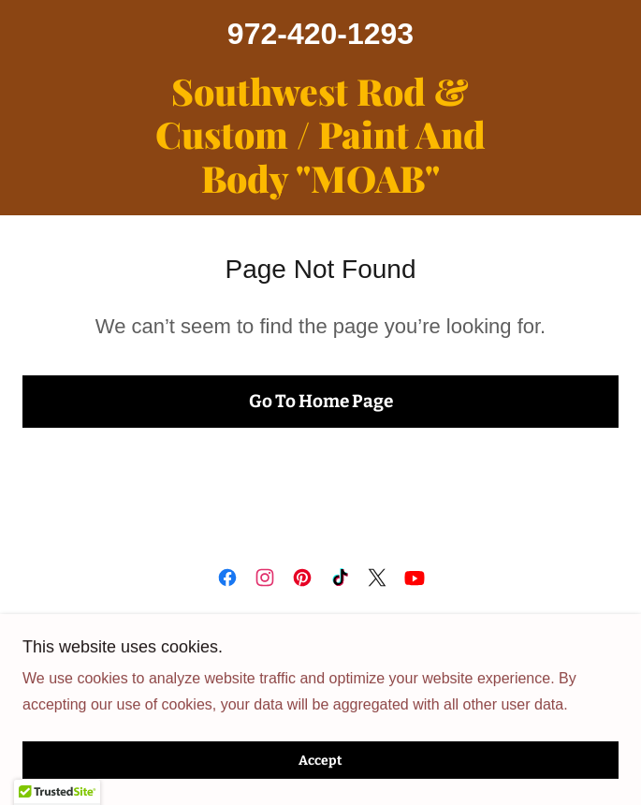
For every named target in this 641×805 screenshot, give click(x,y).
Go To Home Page (321, 401)
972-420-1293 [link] (320, 34)
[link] (321, 134)
